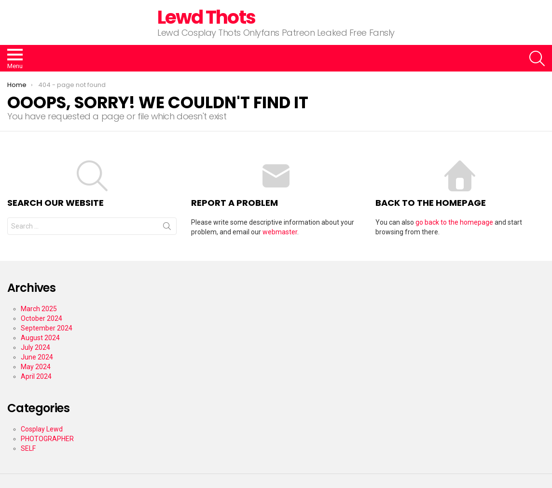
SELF (28, 448)
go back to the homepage (454, 222)
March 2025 (39, 309)
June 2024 (37, 357)
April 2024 (36, 376)
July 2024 (35, 347)
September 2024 (46, 328)
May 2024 (36, 367)
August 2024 (40, 338)
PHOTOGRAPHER (47, 439)
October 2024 (41, 318)
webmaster (279, 232)
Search (167, 228)
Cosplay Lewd (42, 429)
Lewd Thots (206, 17)
